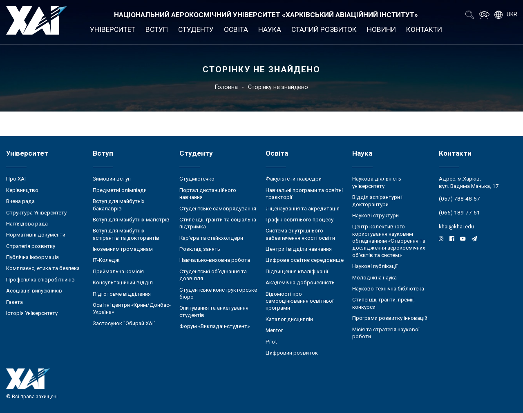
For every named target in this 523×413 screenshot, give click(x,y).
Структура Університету (36, 213)
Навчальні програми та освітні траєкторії (304, 193)
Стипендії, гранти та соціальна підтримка (217, 223)
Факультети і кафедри (294, 179)
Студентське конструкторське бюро (218, 293)
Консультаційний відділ (123, 282)
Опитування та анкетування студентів (213, 311)
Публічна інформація (32, 257)
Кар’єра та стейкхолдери (211, 238)
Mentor (274, 330)
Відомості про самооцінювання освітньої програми (299, 301)
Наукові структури (375, 215)
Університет (112, 29)
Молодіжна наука (374, 278)
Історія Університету (32, 313)
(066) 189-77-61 (459, 213)
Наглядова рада (27, 224)
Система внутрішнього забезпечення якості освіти (300, 234)
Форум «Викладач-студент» (214, 326)
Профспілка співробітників (40, 280)
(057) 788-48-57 (459, 199)
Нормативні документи (35, 235)
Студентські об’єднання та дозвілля (213, 274)
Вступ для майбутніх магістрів (131, 220)
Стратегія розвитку (30, 246)
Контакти (424, 29)
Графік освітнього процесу (299, 220)
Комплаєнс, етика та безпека (43, 268)
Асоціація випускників (34, 291)
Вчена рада (20, 201)
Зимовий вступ (112, 179)
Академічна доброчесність (300, 282)
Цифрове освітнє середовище (305, 260)
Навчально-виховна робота (214, 260)
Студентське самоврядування (217, 208)
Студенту (196, 29)
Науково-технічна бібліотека (388, 289)
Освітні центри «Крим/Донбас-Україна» (132, 308)
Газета (14, 302)
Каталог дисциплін (289, 319)
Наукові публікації (375, 266)
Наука (269, 29)
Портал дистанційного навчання (207, 193)
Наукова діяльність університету (376, 182)
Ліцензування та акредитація (303, 208)
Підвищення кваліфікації (297, 271)
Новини (381, 29)
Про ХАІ (16, 179)
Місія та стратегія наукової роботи (386, 332)
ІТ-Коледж (106, 260)
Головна (226, 87)
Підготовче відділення (122, 294)
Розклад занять (199, 249)
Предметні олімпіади (120, 190)
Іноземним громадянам (123, 249)
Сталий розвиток (324, 29)
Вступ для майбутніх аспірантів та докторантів (126, 234)
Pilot (271, 342)
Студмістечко (197, 179)
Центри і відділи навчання (299, 249)
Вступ (156, 29)
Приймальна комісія (118, 271)
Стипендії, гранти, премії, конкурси (383, 303)
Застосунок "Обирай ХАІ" (124, 323)
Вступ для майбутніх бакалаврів (119, 204)
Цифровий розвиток (292, 353)
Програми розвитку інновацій (389, 318)
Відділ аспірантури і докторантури (377, 200)
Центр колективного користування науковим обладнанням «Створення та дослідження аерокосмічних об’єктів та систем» (388, 240)
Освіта (236, 29)
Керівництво (22, 190)
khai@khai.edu (456, 226)
